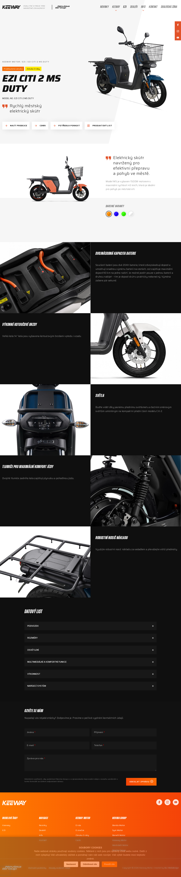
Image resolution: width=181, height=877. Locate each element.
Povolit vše (109, 864)
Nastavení (71, 864)
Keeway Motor (11, 61)
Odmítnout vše (90, 864)
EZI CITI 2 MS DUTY (38, 61)
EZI (24, 61)
